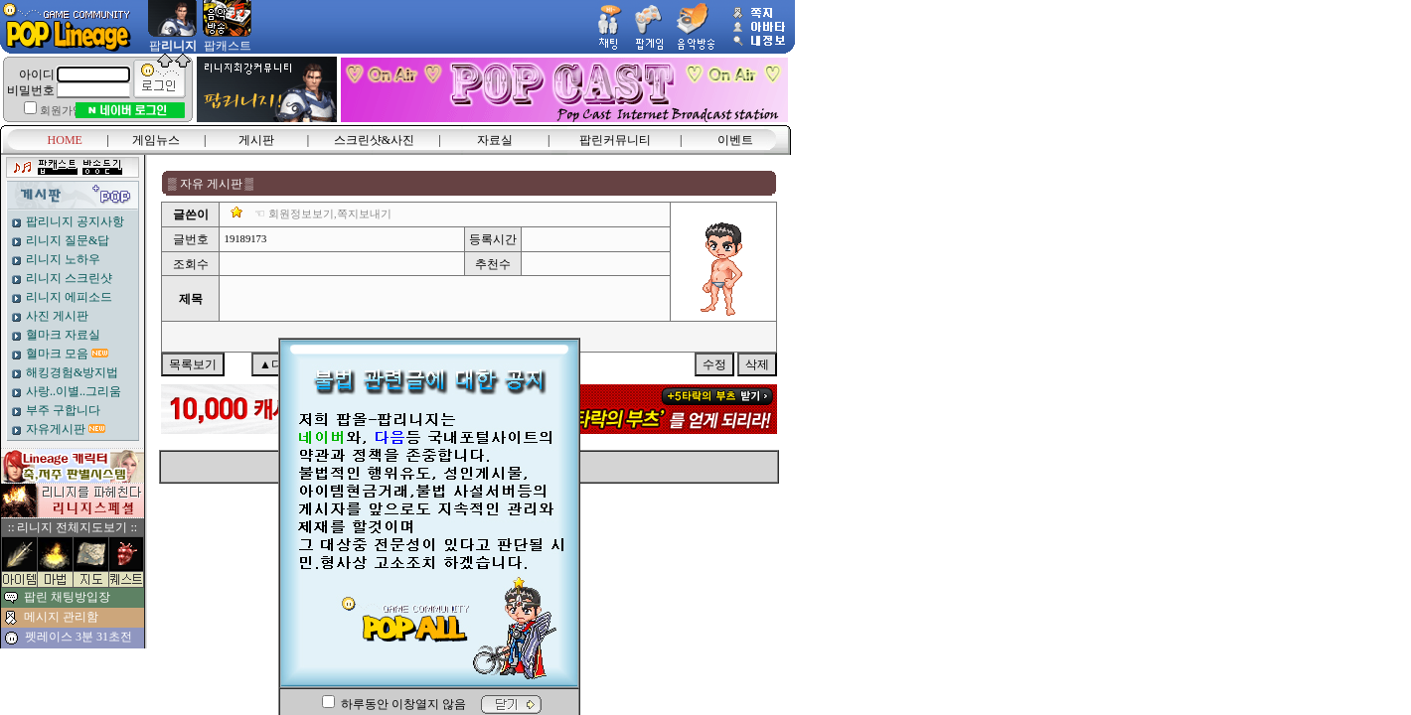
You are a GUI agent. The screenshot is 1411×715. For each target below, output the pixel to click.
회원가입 (61, 110)
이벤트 (735, 140)
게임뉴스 (156, 140)
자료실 (495, 140)
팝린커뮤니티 (615, 140)
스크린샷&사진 (374, 140)
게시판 (256, 140)
